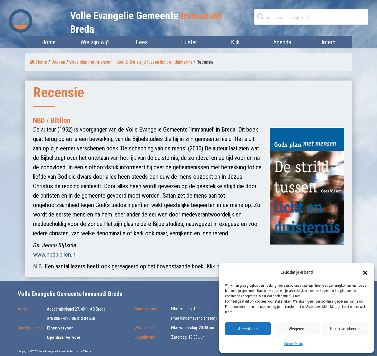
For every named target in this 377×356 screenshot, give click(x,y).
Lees (142, 42)
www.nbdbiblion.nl (55, 254)
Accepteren (248, 329)
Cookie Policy (293, 344)
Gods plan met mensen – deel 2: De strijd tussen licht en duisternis (130, 62)
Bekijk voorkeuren (345, 329)
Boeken (58, 62)
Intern (328, 42)
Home (48, 42)
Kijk (235, 42)
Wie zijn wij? (95, 42)
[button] (365, 272)
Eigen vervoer (60, 328)
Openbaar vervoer (64, 337)
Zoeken (261, 16)
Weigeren (296, 329)
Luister (188, 42)
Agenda (282, 42)
